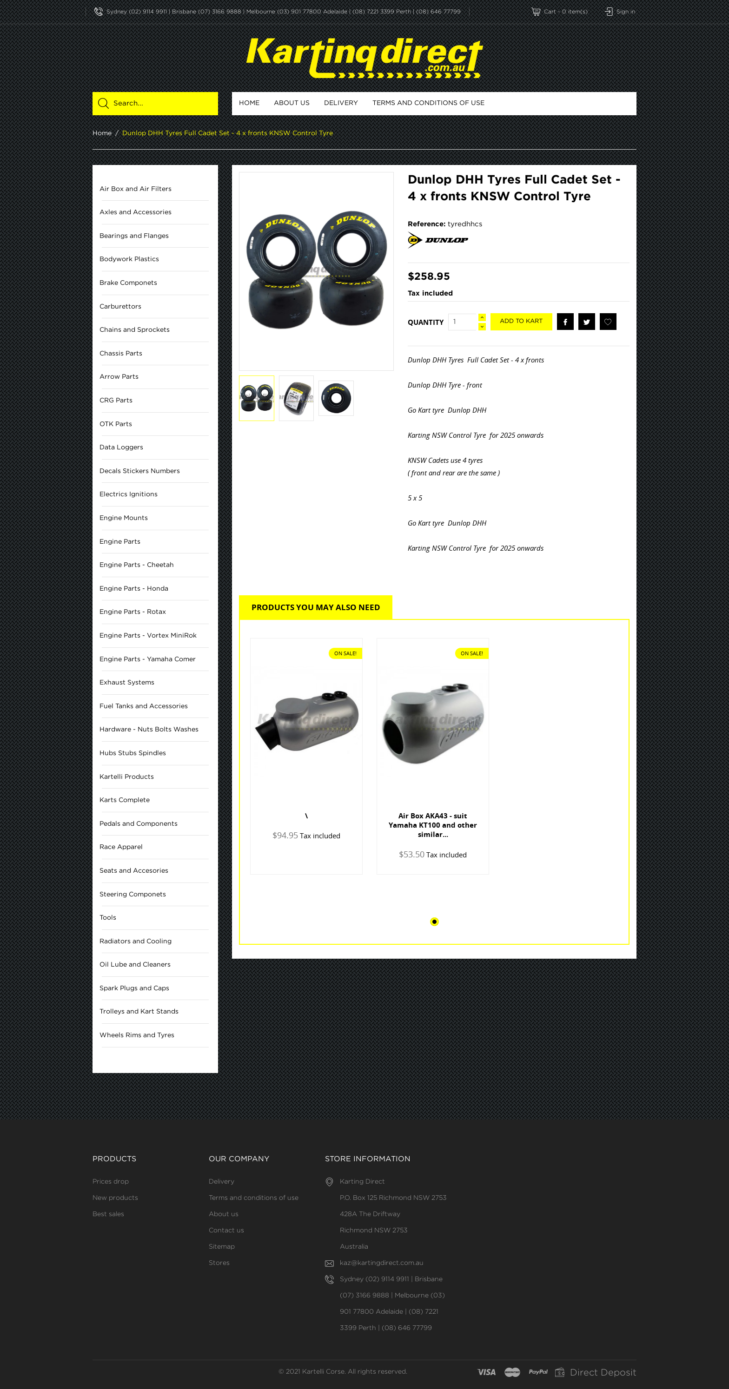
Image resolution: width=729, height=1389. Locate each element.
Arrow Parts (119, 377)
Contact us (226, 1230)
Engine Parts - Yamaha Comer (147, 659)
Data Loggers (121, 448)
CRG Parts (116, 400)
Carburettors (120, 306)
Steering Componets (132, 894)
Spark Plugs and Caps (134, 988)
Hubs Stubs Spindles (132, 753)
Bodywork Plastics (129, 260)
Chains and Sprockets (134, 330)
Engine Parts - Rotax (132, 612)
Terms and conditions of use (428, 103)
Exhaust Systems (126, 683)
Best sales (108, 1214)
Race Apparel (121, 847)
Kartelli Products (126, 777)
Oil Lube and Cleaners (135, 965)
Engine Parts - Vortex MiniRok (148, 636)
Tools (107, 918)
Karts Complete (124, 800)
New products (115, 1198)
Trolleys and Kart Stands (139, 1012)
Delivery (341, 103)
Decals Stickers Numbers (139, 471)
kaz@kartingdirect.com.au (382, 1263)
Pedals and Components (138, 824)
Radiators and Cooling (135, 941)
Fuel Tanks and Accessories (143, 706)
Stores (219, 1263)
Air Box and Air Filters (135, 189)
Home (249, 103)
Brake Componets (128, 283)
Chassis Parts (120, 353)
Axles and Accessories (135, 213)
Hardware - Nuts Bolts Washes (149, 730)
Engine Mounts (123, 518)
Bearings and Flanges (134, 236)
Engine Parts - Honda (133, 589)
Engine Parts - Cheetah (136, 565)
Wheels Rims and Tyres (136, 1035)
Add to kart (521, 321)
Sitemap (222, 1247)
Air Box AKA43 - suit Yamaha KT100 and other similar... (433, 825)
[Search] (160, 103)
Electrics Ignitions (128, 495)
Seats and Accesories (133, 871)
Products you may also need (316, 607)
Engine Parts (119, 542)
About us (292, 103)
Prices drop (111, 1182)
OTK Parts (115, 424)
